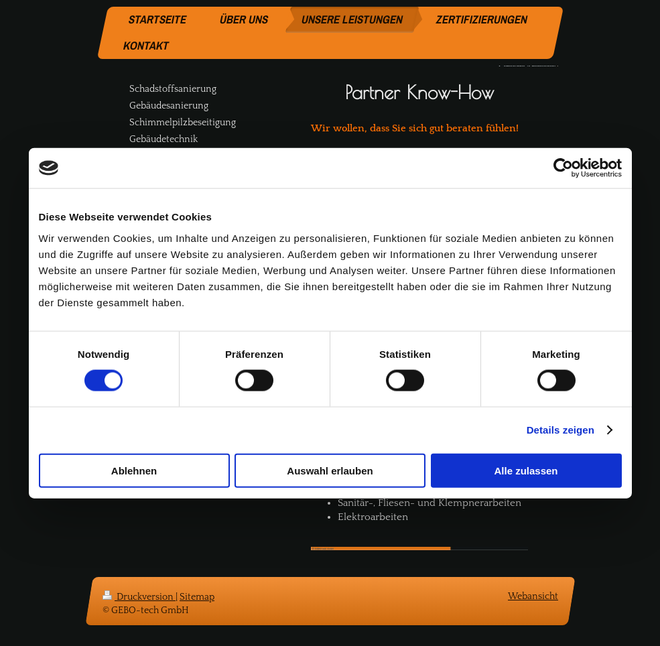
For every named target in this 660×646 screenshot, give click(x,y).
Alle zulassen (525, 470)
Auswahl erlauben (330, 470)
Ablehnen (134, 470)
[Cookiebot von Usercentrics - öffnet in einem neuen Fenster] (563, 168)
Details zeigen (560, 430)
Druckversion (139, 597)
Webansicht (533, 596)
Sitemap (197, 597)
